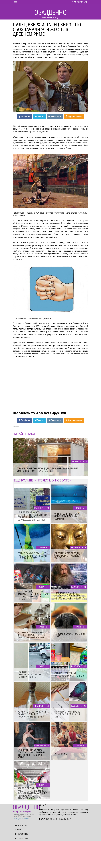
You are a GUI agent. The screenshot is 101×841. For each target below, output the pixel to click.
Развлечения (21, 825)
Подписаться (79, 2)
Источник (16, 426)
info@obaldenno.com (23, 818)
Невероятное (21, 834)
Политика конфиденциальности (55, 819)
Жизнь (18, 829)
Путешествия (21, 838)
